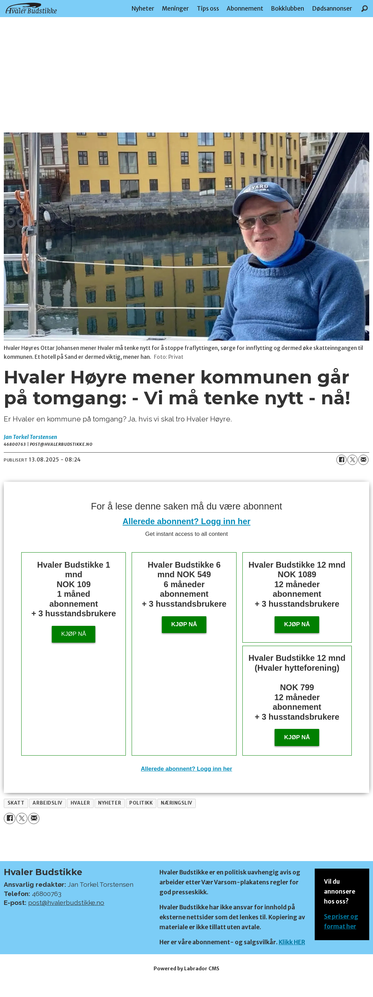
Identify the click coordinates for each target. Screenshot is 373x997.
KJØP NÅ (297, 737)
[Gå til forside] (31, 8)
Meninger (175, 8)
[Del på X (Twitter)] (352, 460)
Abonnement (245, 8)
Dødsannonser (332, 8)
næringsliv (176, 803)
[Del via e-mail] (363, 460)
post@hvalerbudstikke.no (66, 902)
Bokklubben (287, 8)
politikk (141, 803)
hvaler (80, 803)
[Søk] (364, 8)
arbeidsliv (47, 803)
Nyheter (143, 8)
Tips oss (208, 8)
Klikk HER (292, 942)
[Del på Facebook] (341, 460)
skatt (16, 803)
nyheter (109, 803)
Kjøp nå (73, 634)
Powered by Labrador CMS (186, 969)
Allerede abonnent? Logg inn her (187, 521)
